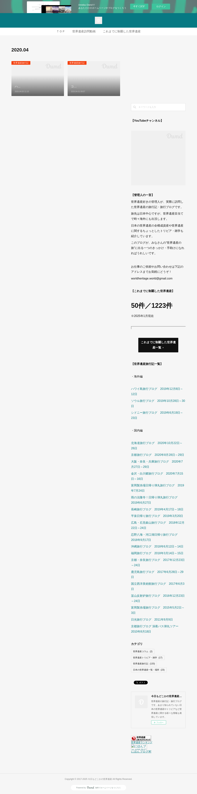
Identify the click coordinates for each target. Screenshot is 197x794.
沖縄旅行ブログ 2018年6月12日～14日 (157, 546)
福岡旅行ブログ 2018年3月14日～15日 (157, 553)
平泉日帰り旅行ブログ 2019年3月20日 (157, 515)
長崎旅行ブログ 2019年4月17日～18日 (157, 509)
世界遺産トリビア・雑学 (147, 657)
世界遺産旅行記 (21, 63)
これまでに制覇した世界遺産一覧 (158, 345)
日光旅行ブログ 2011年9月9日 (152, 619)
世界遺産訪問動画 (84, 31)
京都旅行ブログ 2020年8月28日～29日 (157, 454)
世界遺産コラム (142, 651)
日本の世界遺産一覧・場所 (148, 670)
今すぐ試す (139, 6)
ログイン (161, 6)
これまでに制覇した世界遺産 (122, 31)
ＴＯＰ (60, 31)
